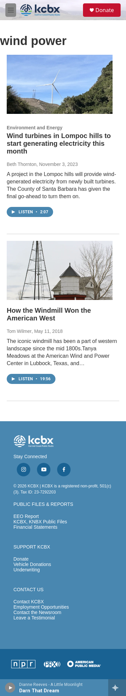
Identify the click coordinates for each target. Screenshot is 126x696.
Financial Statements (35, 527)
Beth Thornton (21, 164)
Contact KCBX (28, 601)
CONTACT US (28, 589)
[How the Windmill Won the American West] (60, 270)
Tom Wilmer (19, 331)
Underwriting (26, 569)
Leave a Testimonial (34, 617)
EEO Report (26, 516)
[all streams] (117, 687)
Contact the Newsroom (37, 612)
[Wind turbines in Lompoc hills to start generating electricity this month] (60, 84)
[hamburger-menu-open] (10, 10)
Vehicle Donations (32, 564)
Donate (104, 10)
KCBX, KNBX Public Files (40, 521)
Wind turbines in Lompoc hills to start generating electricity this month (59, 143)
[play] (10, 687)
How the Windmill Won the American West (49, 314)
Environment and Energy (34, 127)
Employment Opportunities (41, 607)
